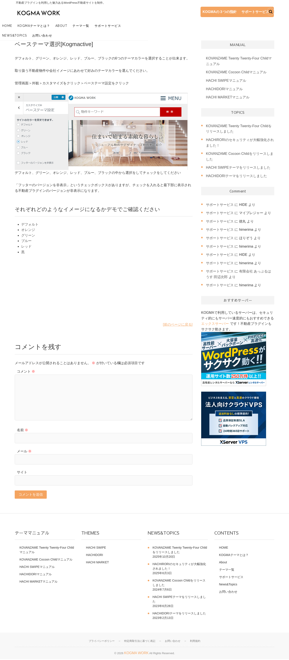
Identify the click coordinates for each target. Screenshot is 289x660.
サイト (22, 472)
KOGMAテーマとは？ (48, 25)
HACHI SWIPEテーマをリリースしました (238, 168)
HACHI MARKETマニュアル (227, 97)
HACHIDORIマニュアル (224, 89)
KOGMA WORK (136, 654)
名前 (22, 430)
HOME (22, 25)
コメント (26, 372)
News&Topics (153, 25)
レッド (26, 247)
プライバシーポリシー (102, 642)
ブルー (26, 241)
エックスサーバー (215, 324)
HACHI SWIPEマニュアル (226, 81)
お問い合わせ (181, 25)
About (76, 25)
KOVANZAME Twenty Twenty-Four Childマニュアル (46, 551)
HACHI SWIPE (96, 548)
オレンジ (28, 230)
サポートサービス (245, 12)
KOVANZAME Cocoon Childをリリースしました (179, 584)
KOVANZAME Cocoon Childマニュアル (236, 73)
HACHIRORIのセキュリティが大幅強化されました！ (179, 567)
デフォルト (30, 225)
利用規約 (195, 642)
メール (24, 451)
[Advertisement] (104, 292)
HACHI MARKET (97, 563)
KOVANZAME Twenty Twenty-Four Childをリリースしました (180, 551)
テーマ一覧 (95, 25)
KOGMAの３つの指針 (204, 12)
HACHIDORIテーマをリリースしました (236, 176)
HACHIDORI (94, 556)
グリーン (28, 236)
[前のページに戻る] (178, 325)
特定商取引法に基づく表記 (139, 642)
